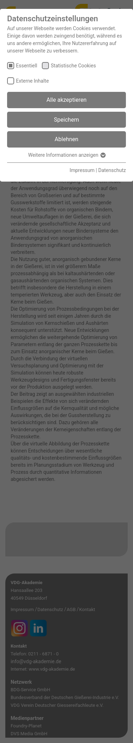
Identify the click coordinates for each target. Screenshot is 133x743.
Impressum (82, 170)
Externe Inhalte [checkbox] (32, 81)
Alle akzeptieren (66, 99)
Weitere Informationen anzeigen (66, 155)
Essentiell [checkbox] (26, 65)
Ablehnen (66, 139)
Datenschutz (112, 170)
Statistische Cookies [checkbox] (73, 65)
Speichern (66, 119)
